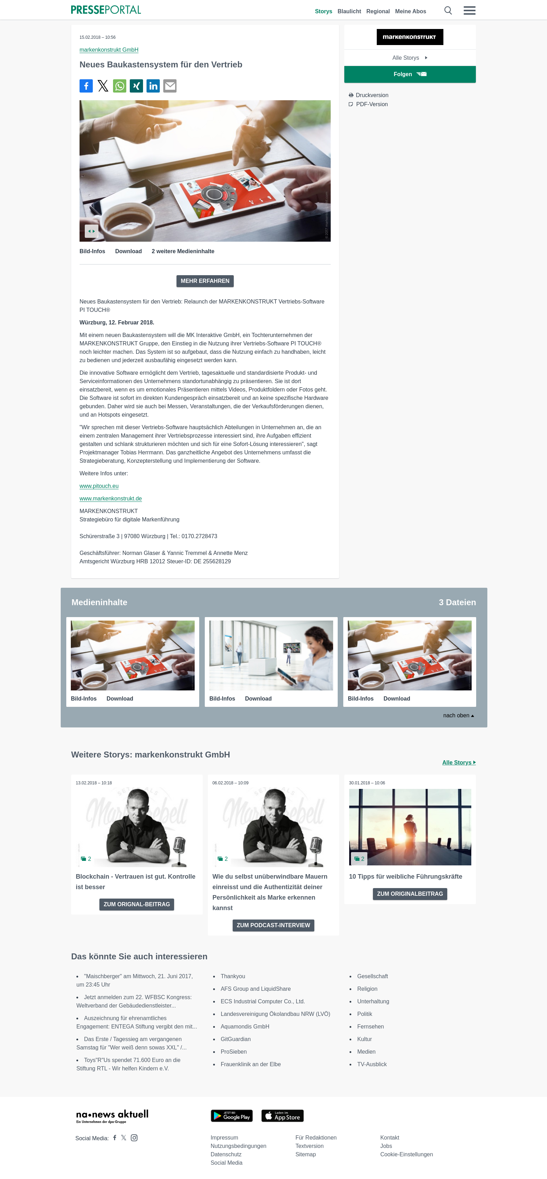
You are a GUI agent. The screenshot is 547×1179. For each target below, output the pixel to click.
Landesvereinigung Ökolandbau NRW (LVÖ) (275, 1013)
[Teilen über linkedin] (153, 86)
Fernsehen (370, 1026)
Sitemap (305, 1154)
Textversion (309, 1145)
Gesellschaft (372, 976)
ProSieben (234, 1051)
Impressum (224, 1137)
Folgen (410, 74)
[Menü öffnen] (469, 10)
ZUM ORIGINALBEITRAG (410, 893)
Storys (323, 11)
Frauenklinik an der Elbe (251, 1064)
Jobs (386, 1145)
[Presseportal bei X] (122, 1138)
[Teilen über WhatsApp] (119, 86)
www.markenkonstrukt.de (111, 498)
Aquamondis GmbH (245, 1026)
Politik (364, 1013)
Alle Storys (410, 58)
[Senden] (170, 86)
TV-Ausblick (372, 1064)
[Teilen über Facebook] (86, 86)
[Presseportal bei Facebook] (113, 1138)
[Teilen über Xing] (136, 86)
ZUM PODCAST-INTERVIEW (273, 925)
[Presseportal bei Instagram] (132, 1137)
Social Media (227, 1162)
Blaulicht (349, 11)
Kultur (364, 1038)
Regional (378, 11)
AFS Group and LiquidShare (256, 988)
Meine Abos (410, 11)
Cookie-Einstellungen (406, 1154)
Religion (367, 988)
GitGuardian (236, 1038)
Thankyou (233, 976)
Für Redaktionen (316, 1137)
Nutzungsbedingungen (239, 1145)
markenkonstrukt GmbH (109, 50)
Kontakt (389, 1137)
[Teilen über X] (103, 86)
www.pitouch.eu (99, 486)
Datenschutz (226, 1154)
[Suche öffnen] (448, 10)
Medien (366, 1051)
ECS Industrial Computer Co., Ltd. (263, 1001)
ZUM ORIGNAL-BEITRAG (137, 904)
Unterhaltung (373, 1001)
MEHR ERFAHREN (205, 281)
